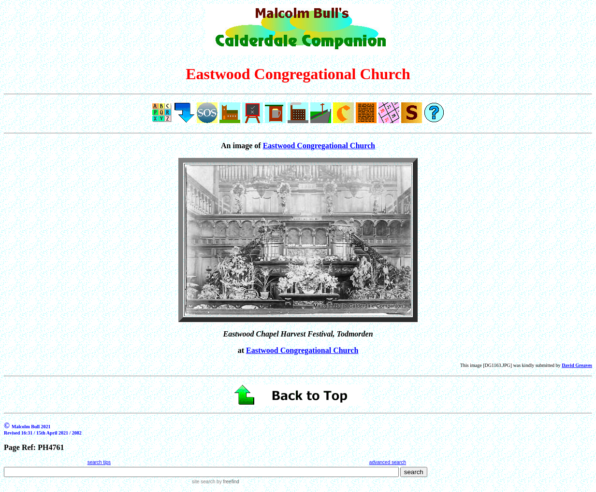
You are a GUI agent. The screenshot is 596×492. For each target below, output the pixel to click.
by (227, 481)
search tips (99, 462)
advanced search (387, 462)
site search (203, 481)
